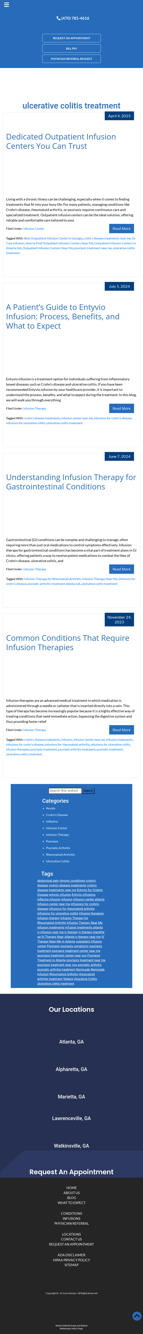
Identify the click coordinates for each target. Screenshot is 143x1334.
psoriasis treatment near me (93, 248)
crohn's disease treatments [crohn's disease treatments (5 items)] (67, 885)
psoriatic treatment (110, 749)
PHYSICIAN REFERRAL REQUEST (71, 58)
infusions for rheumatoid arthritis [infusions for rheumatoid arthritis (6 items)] (72, 909)
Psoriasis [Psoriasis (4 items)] (53, 946)
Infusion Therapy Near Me (99, 579)
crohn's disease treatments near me (107, 238)
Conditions (71, 1213)
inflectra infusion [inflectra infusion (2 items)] (49, 899)
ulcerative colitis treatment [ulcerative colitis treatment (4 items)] (55, 983)
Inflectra (52, 821)
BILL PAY (71, 48)
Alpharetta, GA (71, 1069)
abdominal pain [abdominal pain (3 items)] (48, 881)
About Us (71, 1193)
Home (71, 1188)
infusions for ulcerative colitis (25, 423)
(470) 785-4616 (73, 18)
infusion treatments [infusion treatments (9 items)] (50, 927)
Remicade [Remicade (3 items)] (83, 969)
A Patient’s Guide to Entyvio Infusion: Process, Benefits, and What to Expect (63, 316)
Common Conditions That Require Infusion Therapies (68, 642)
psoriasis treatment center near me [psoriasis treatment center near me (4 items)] (76, 951)
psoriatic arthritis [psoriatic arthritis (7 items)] (89, 965)
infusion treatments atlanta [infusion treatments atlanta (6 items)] (84, 927)
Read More (121, 228)
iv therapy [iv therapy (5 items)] (71, 932)
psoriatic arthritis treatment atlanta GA (54, 583)
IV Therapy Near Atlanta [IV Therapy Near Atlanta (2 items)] (58, 937)
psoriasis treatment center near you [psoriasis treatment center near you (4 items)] (62, 955)
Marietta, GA (71, 1097)
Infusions (71, 1219)
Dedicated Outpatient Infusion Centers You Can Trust (61, 141)
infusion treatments (119, 739)
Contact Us (71, 1239)
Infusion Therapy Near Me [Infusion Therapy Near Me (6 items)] (85, 923)
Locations (71, 1234)
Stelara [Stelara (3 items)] (68, 979)
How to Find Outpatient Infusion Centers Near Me (59, 243)
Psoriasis (52, 841)
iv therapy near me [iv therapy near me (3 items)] (88, 937)
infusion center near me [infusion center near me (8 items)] (53, 904)
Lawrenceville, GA (71, 1118)
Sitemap (71, 1265)
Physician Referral (71, 1223)
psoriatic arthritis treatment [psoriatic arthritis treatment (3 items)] (56, 969)
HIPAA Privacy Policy (71, 1260)
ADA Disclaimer (71, 1255)
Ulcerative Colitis (57, 861)
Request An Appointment (71, 1244)
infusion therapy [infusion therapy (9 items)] (48, 918)
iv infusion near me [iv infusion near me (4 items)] (50, 932)
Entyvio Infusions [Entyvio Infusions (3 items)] (84, 895)
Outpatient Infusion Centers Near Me (47, 248)
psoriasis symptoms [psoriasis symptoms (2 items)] (75, 946)
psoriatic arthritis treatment (77, 749)
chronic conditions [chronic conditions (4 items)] (72, 881)
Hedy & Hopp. (77, 1329)
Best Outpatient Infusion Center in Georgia (53, 238)
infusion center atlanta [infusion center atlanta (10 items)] (88, 899)
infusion (66, 739)
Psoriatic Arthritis (58, 848)
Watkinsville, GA (71, 1146)
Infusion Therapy (34, 408)
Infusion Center (33, 228)
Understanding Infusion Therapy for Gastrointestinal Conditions (71, 482)
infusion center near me (77, 418)
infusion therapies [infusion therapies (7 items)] (91, 913)
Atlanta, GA (71, 1042)
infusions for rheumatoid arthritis (67, 744)
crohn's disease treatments (42, 418)
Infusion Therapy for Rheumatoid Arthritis (52, 579)
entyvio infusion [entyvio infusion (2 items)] (60, 895)
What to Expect (72, 1203)
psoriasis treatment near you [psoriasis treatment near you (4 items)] (57, 965)
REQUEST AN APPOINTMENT (71, 38)
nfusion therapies (17, 749)
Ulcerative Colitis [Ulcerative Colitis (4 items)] (85, 979)
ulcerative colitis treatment (64, 423)
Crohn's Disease (57, 815)
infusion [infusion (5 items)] (66, 899)
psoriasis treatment (44, 749)
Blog (71, 1198)
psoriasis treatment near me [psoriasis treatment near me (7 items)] (85, 960)
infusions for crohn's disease (113, 418)
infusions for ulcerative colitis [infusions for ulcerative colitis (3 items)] (57, 913)
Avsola (50, 808)
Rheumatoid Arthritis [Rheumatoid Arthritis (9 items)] (63, 974)
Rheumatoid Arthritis (60, 854)
